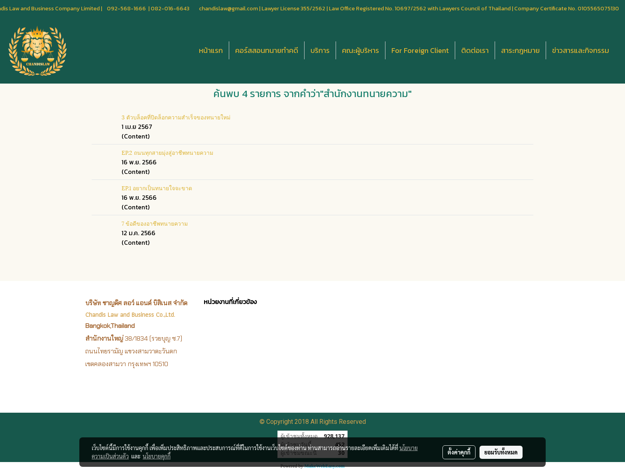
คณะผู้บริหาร (360, 50)
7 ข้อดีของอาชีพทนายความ (155, 223)
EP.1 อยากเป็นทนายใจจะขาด (157, 187)
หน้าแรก (211, 50)
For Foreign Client (420, 50)
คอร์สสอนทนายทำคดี (266, 50)
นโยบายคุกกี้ (157, 456)
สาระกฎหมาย (520, 50)
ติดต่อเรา (475, 50)
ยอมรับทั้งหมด (501, 452)
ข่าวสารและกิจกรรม (580, 50)
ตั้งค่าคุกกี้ (459, 452)
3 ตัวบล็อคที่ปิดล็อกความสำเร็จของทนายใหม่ (176, 117)
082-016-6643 (170, 8)
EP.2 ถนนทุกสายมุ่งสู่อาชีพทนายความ (167, 152)
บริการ (320, 50)
